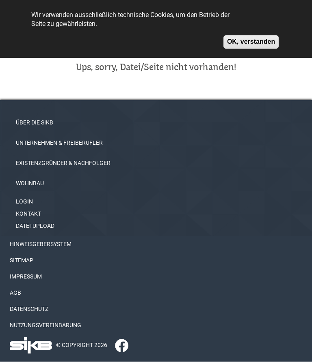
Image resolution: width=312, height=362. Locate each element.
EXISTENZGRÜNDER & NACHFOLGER (63, 163)
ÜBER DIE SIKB (34, 122)
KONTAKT (28, 213)
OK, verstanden (251, 37)
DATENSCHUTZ (29, 309)
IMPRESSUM (26, 276)
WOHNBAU (30, 183)
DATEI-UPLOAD (35, 226)
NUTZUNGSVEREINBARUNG (45, 325)
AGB (15, 292)
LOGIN (24, 201)
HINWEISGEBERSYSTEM (41, 244)
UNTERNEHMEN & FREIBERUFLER (59, 142)
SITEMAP (21, 260)
